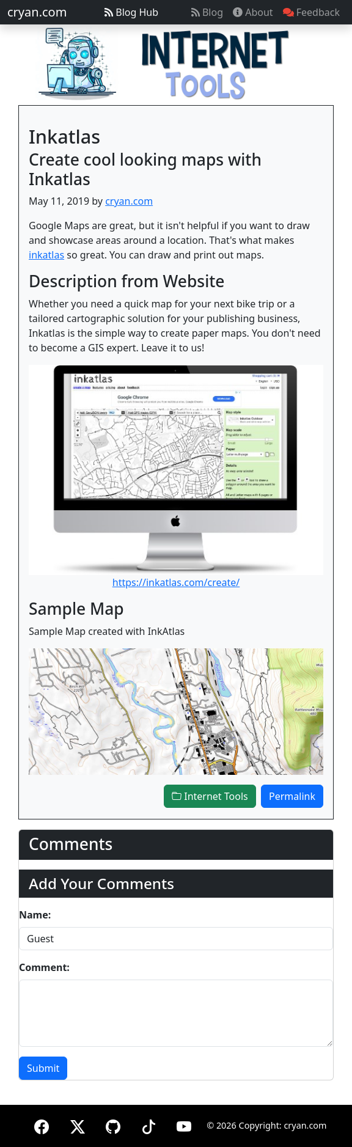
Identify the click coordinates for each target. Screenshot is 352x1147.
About (253, 12)
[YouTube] (184, 1125)
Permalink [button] (292, 796)
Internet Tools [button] (210, 796)
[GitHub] (113, 1125)
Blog (207, 12)
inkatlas (46, 255)
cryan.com (37, 12)
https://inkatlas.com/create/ (176, 582)
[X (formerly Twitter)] (77, 1125)
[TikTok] (148, 1125)
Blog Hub (131, 12)
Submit (43, 1068)
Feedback (311, 12)
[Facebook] (41, 1125)
